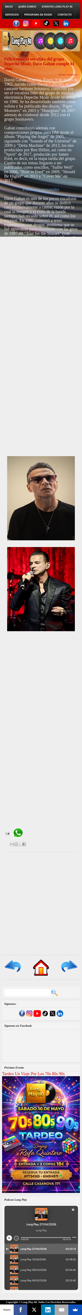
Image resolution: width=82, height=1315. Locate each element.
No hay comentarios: (68, 74)
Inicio (9, 6)
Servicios (12, 14)
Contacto (65, 14)
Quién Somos (27, 6)
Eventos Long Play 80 (57, 6)
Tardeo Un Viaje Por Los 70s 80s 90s (33, 1073)
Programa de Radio (38, 14)
